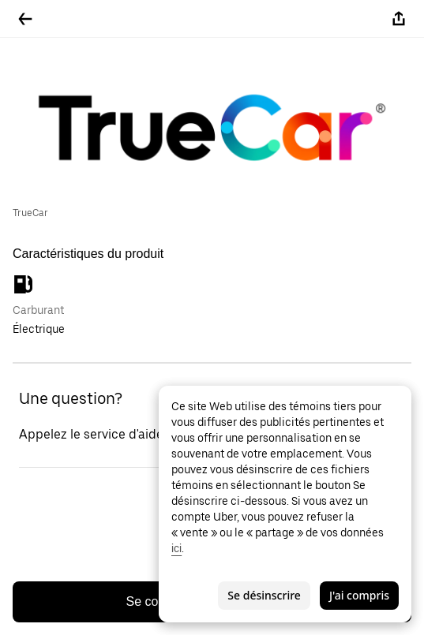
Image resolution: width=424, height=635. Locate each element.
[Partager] (399, 19)
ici (176, 548)
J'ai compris (359, 595)
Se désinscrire (264, 595)
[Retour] (25, 19)
